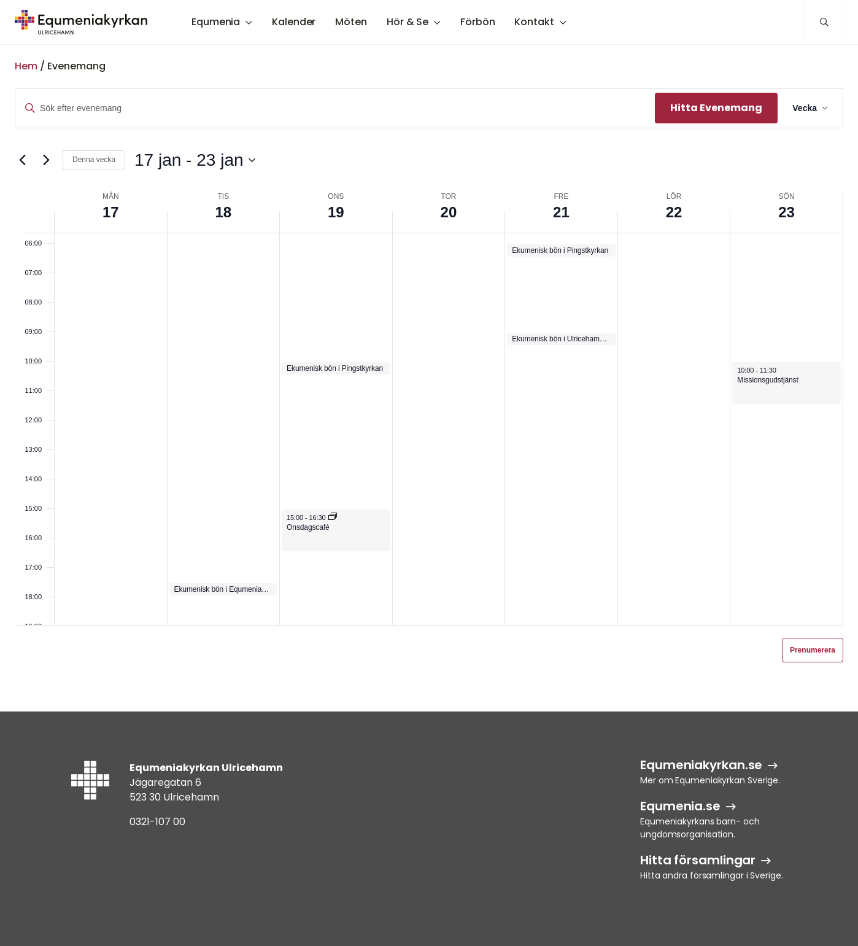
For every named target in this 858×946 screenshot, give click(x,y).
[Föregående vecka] (22, 160)
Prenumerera (812, 650)
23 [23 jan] (786, 212)
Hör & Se (407, 22)
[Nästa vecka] (46, 160)
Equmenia (215, 22)
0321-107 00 (157, 822)
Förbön (477, 22)
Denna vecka (93, 159)
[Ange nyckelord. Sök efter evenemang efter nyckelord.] (335, 108)
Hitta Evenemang (716, 108)
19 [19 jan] (336, 212)
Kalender (293, 22)
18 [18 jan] (223, 212)
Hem (26, 66)
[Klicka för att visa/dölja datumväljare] (194, 160)
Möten (351, 22)
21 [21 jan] (561, 212)
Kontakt (534, 22)
